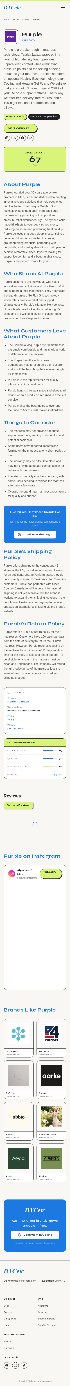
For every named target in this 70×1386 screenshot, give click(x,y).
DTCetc (12, 7)
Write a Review (18, 805)
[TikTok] (30, 138)
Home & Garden (21, 19)
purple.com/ (28, 39)
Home (6, 19)
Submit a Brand (46, 1318)
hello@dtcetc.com (25, 1280)
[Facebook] (22, 138)
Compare (9, 1348)
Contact (43, 1312)
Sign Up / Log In (47, 1325)
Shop (6, 1305)
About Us (43, 1305)
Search (8, 1341)
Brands (8, 1312)
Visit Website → (20, 128)
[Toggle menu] (62, 7)
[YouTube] (7, 1365)
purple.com (15, 728)
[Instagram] (7, 138)
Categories (10, 1318)
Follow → (49, 873)
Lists (6, 1325)
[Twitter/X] (15, 138)
